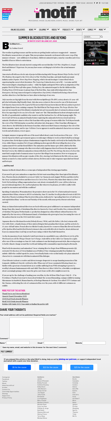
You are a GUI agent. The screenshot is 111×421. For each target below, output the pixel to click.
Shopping (76, 408)
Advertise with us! (8, 385)
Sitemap (5, 393)
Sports (75, 410)
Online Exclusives (18, 29)
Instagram (100, 3)
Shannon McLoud (43, 412)
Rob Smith (40, 410)
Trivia (74, 414)
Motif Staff (35, 41)
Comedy (75, 383)
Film (74, 392)
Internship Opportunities (10, 391)
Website (78, 343)
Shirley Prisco (42, 414)
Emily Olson (41, 387)
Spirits (104, 14)
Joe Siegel (41, 392)
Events (79, 29)
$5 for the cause (19, 367)
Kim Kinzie (40, 396)
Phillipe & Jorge (43, 408)
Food (105, 9)
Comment (4, 338)
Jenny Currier (42, 391)
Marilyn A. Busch (42, 402)
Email (40, 343)
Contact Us (6, 389)
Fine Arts (7, 9)
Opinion (6, 14)
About (4, 383)
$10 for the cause (50, 367)
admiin (39, 379)
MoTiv (75, 416)
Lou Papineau (42, 398)
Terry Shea (41, 416)
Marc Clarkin (41, 400)
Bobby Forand (42, 383)
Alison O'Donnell (43, 381)
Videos (54, 29)
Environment (101, 19)
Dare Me (75, 389)
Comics (90, 29)
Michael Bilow (42, 418)
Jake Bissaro (41, 389)
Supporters (6, 396)
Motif (55, 13)
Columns (42, 29)
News (5, 18)
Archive (89, 3)
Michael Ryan (41, 404)
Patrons (61, 3)
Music (5, 16)
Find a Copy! (70, 3)
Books (75, 379)
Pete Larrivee (42, 406)
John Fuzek (41, 394)
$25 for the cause (81, 367)
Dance (75, 387)
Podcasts (67, 29)
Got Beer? (76, 398)
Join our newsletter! (48, 3)
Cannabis (103, 17)
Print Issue (80, 3)
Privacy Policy (7, 398)
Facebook (94, 3)
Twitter (97, 3)
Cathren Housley (43, 385)
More (101, 29)
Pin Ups (75, 406)
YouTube (105, 3)
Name (3, 343)
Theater (7, 12)
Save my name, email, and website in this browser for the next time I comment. (35, 347)
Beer (105, 12)
